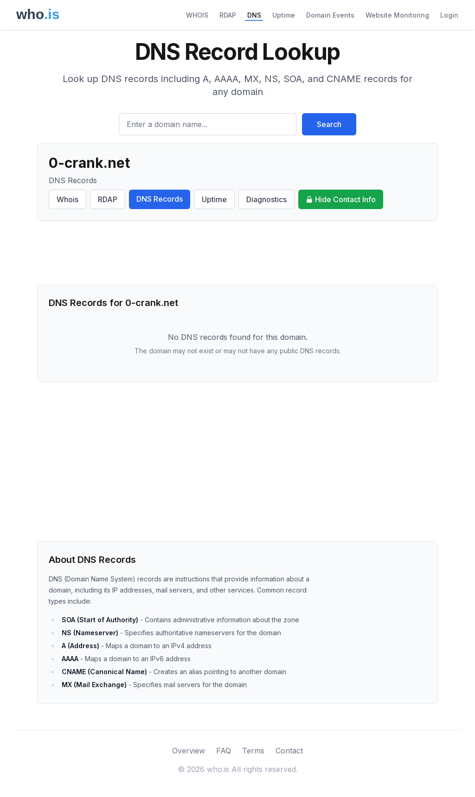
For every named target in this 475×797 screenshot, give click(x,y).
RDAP (227, 15)
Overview (188, 750)
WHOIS (197, 15)
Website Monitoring (397, 15)
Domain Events (330, 15)
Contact (289, 750)
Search (329, 124)
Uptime (283, 15)
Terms (253, 750)
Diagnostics (266, 199)
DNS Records (159, 199)
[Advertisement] (237, 253)
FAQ (223, 750)
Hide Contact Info (341, 199)
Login (449, 15)
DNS (254, 15)
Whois (67, 199)
